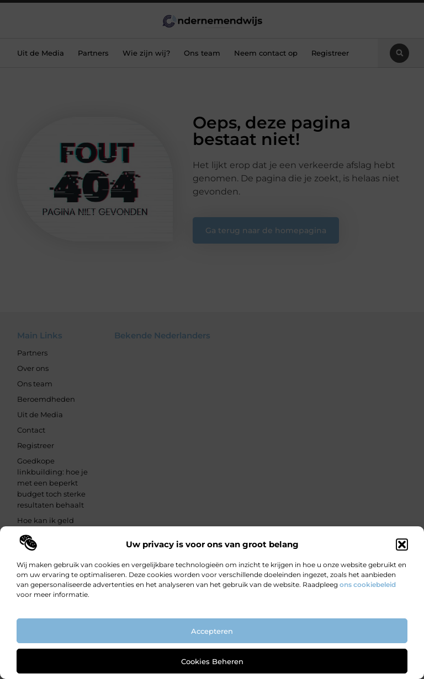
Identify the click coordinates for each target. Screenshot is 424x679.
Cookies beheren (212, 661)
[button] (401, 544)
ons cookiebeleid (368, 584)
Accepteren (212, 631)
